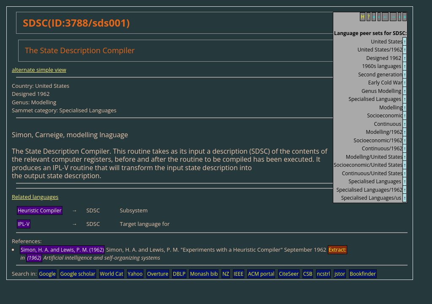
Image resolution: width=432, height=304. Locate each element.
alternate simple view (39, 69)
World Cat (111, 273)
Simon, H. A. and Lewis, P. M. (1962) (62, 249)
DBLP (179, 273)
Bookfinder (363, 273)
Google (47, 273)
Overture (157, 273)
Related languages (35, 197)
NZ (225, 273)
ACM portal (261, 273)
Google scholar (77, 273)
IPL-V (24, 224)
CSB (308, 273)
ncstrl (323, 273)
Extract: (337, 249)
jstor (340, 273)
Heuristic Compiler (40, 210)
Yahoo (135, 273)
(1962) (34, 257)
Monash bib (204, 273)
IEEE (238, 273)
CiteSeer (289, 273)
